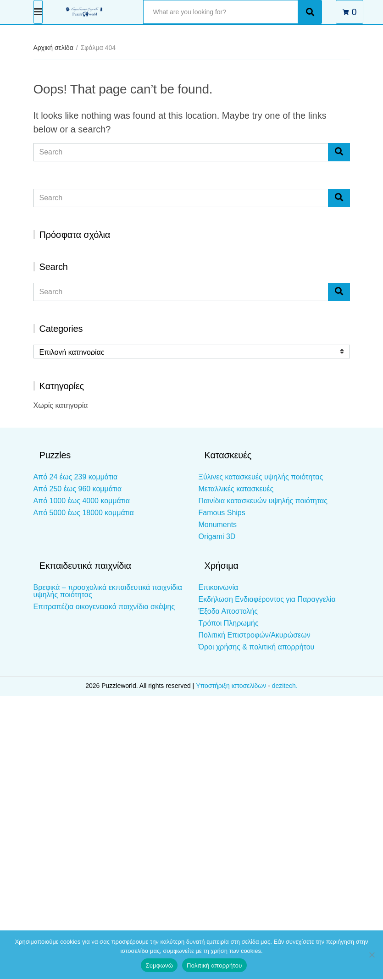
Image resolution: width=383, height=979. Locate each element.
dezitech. (285, 685)
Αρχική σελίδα (53, 47)
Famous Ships (222, 513)
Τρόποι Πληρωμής (229, 623)
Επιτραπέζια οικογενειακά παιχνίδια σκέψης (104, 606)
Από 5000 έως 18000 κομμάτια (83, 513)
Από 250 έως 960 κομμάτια (77, 489)
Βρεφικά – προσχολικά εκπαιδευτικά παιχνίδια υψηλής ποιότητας (107, 591)
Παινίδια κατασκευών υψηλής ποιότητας (263, 501)
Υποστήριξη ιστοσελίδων (232, 685)
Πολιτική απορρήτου (214, 965)
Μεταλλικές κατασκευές (236, 489)
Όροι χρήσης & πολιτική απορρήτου (257, 647)
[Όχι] (371, 954)
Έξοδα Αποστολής (228, 611)
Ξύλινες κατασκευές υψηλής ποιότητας (261, 477)
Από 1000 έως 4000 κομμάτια (81, 501)
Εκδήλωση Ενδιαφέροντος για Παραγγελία (267, 599)
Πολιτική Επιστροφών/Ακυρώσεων (255, 635)
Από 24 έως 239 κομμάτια (75, 477)
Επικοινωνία (219, 587)
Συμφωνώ (159, 965)
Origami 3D (217, 536)
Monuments (218, 524)
